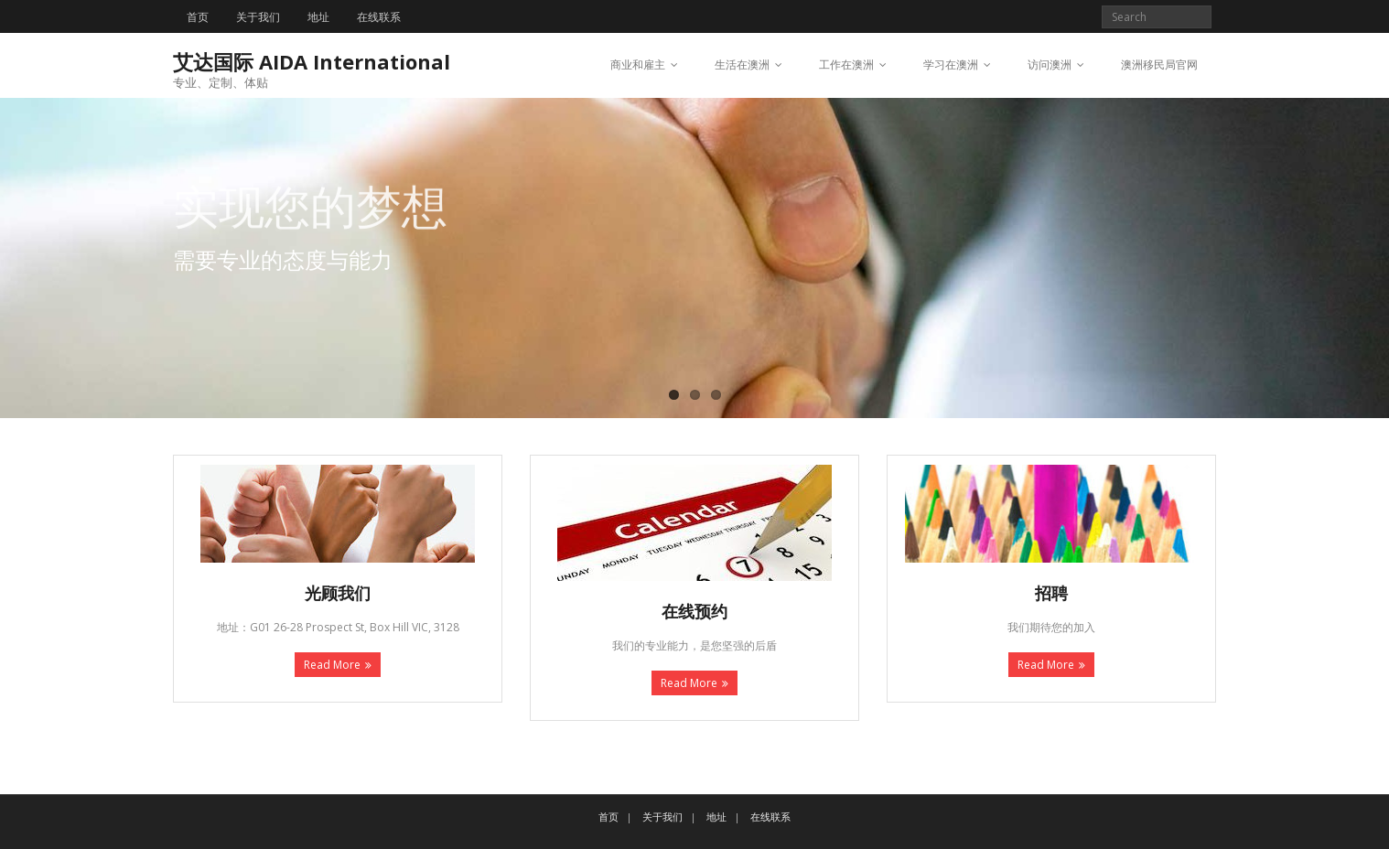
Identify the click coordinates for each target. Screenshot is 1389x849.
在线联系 (379, 17)
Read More (332, 664)
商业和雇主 (637, 64)
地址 (318, 17)
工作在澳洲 (846, 64)
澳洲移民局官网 (1159, 64)
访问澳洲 (1049, 64)
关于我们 (258, 17)
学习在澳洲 (950, 64)
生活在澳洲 (742, 64)
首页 (198, 17)
